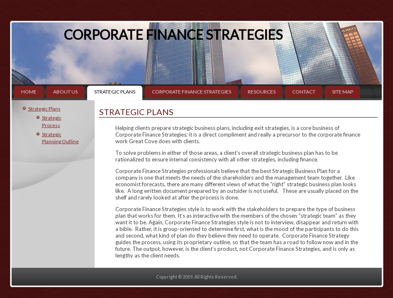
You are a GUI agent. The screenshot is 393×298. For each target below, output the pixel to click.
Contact (303, 92)
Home (29, 92)
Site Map (342, 92)
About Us (65, 92)
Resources (262, 92)
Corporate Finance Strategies (173, 34)
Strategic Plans (114, 92)
